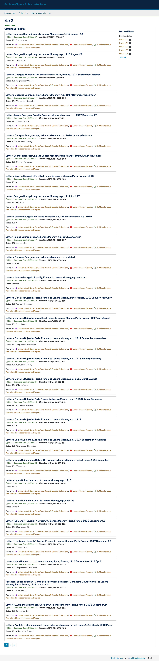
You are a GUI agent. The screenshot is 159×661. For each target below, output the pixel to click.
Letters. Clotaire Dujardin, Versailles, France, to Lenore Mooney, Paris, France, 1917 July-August (58, 317)
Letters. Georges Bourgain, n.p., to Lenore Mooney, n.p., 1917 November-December (51, 94)
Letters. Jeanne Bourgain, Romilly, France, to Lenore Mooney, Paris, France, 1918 (50, 175)
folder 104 (124, 53)
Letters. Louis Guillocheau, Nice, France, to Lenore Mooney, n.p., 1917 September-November (56, 439)
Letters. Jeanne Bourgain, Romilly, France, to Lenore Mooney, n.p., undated (46, 277)
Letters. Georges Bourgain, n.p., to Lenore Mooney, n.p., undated (40, 257)
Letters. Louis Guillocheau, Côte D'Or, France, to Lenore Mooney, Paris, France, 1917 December (57, 459)
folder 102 (124, 46)
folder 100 (124, 39)
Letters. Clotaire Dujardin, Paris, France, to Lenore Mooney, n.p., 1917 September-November (56, 338)
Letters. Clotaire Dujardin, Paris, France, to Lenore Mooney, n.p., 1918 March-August (51, 378)
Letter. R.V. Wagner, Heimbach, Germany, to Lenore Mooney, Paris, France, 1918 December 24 (56, 604)
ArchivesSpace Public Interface (25, 4)
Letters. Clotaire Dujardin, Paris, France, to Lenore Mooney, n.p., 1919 (43, 419)
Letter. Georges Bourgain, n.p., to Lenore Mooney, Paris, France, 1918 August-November (53, 155)
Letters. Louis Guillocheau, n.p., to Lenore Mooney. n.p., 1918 (38, 480)
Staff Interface (117, 658)
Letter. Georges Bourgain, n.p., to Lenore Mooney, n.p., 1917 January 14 (44, 33)
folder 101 (124, 43)
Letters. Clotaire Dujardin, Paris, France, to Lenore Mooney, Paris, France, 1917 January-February (59, 297)
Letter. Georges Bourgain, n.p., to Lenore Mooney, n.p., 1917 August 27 (44, 54)
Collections (23, 13)
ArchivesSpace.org (137, 658)
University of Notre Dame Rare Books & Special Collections (43, 44)
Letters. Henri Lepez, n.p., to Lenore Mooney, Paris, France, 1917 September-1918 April (53, 561)
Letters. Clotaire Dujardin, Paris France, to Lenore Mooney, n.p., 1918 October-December (54, 399)
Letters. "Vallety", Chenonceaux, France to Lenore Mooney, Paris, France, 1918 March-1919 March (59, 624)
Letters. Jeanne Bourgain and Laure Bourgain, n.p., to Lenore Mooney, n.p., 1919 (49, 216)
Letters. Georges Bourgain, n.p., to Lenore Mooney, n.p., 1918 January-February (49, 135)
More (123, 57)
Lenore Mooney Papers (82, 44)
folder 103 (124, 50)
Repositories (9, 13)
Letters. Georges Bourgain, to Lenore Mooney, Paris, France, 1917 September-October (53, 74)
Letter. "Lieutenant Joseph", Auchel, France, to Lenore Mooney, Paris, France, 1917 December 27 (58, 540)
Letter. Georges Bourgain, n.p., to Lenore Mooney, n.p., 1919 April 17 (43, 196)
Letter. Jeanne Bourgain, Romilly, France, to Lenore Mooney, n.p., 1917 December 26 (51, 115)
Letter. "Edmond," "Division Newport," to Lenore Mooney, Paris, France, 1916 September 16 (55, 520)
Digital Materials (39, 13)
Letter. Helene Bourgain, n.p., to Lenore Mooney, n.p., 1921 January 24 (43, 236)
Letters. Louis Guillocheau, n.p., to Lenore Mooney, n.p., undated (40, 500)
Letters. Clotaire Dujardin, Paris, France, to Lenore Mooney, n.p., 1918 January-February (53, 358)
